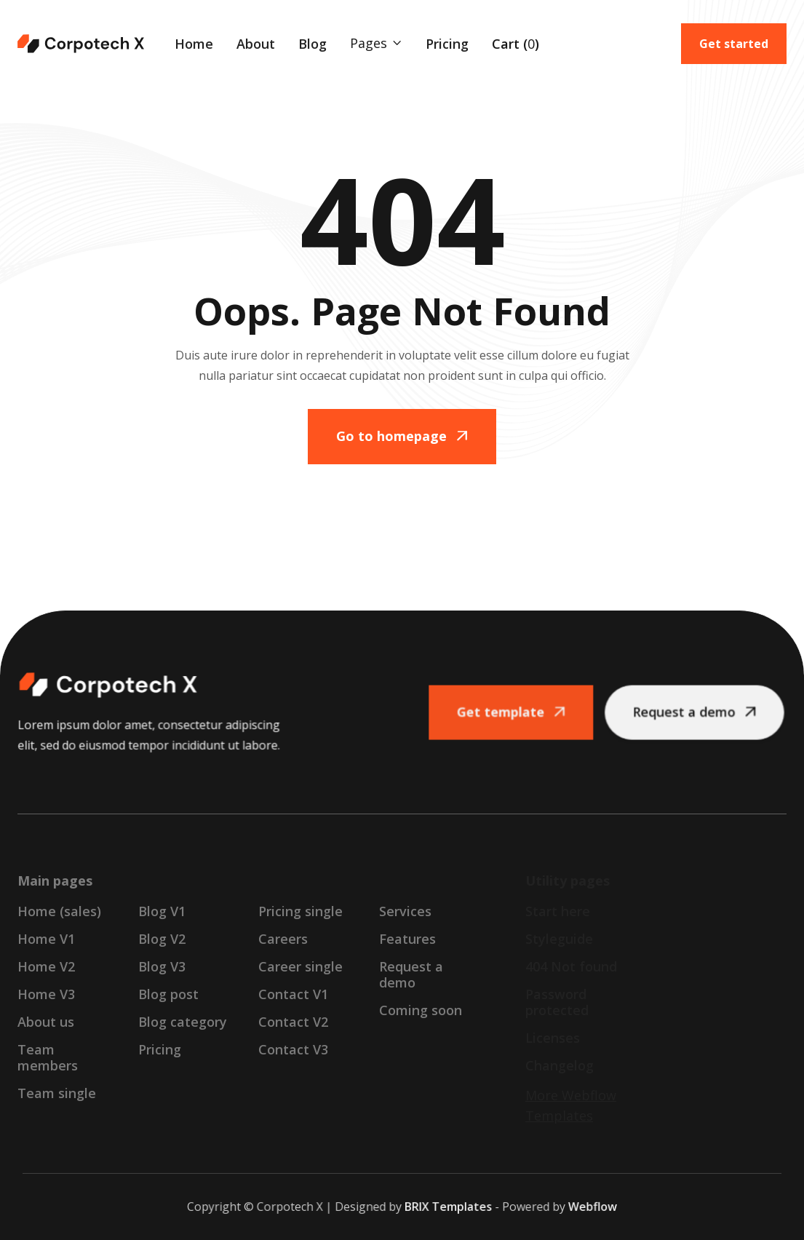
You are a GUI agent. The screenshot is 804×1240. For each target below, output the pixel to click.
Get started (733, 44)
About (255, 44)
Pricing (447, 44)
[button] (376, 43)
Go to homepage (402, 436)
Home (194, 44)
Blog (312, 44)
